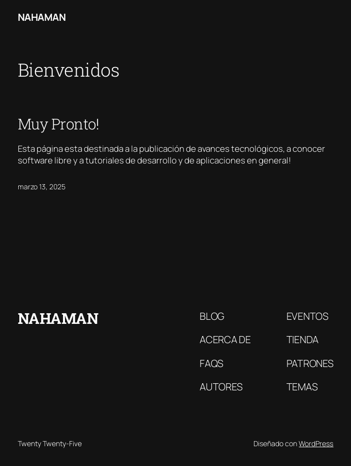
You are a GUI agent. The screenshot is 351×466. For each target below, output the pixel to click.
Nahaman (42, 17)
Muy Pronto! (59, 123)
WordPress (316, 443)
